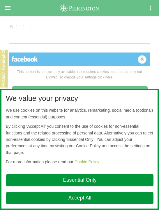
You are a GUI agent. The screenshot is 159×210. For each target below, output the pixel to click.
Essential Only (79, 180)
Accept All (79, 198)
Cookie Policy (87, 162)
